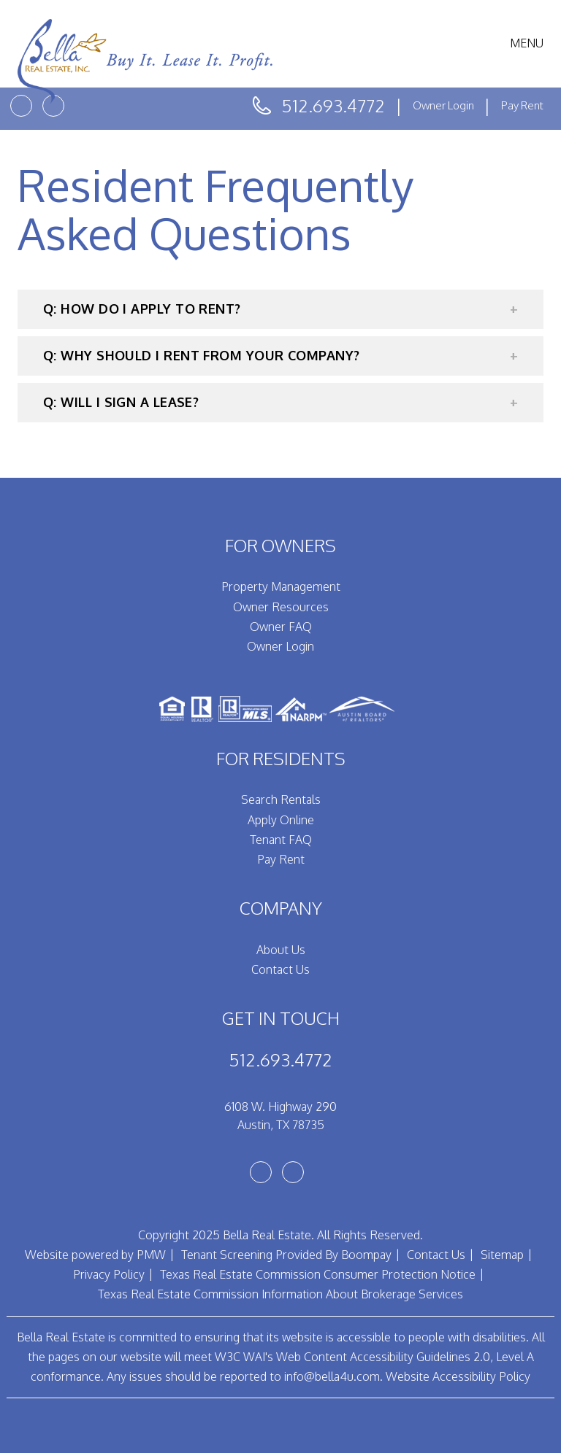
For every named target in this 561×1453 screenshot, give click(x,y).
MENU (526, 43)
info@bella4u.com (332, 1376)
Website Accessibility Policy (458, 1376)
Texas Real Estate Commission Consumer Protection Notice (318, 1274)
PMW (151, 1254)
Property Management (280, 586)
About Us (280, 949)
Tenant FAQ (281, 839)
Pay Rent (522, 105)
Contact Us (280, 969)
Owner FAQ (281, 626)
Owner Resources (281, 607)
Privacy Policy (109, 1274)
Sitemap (502, 1254)
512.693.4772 (333, 105)
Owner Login (444, 105)
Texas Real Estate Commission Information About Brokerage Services (280, 1294)
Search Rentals (281, 799)
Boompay (366, 1254)
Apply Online (281, 820)
